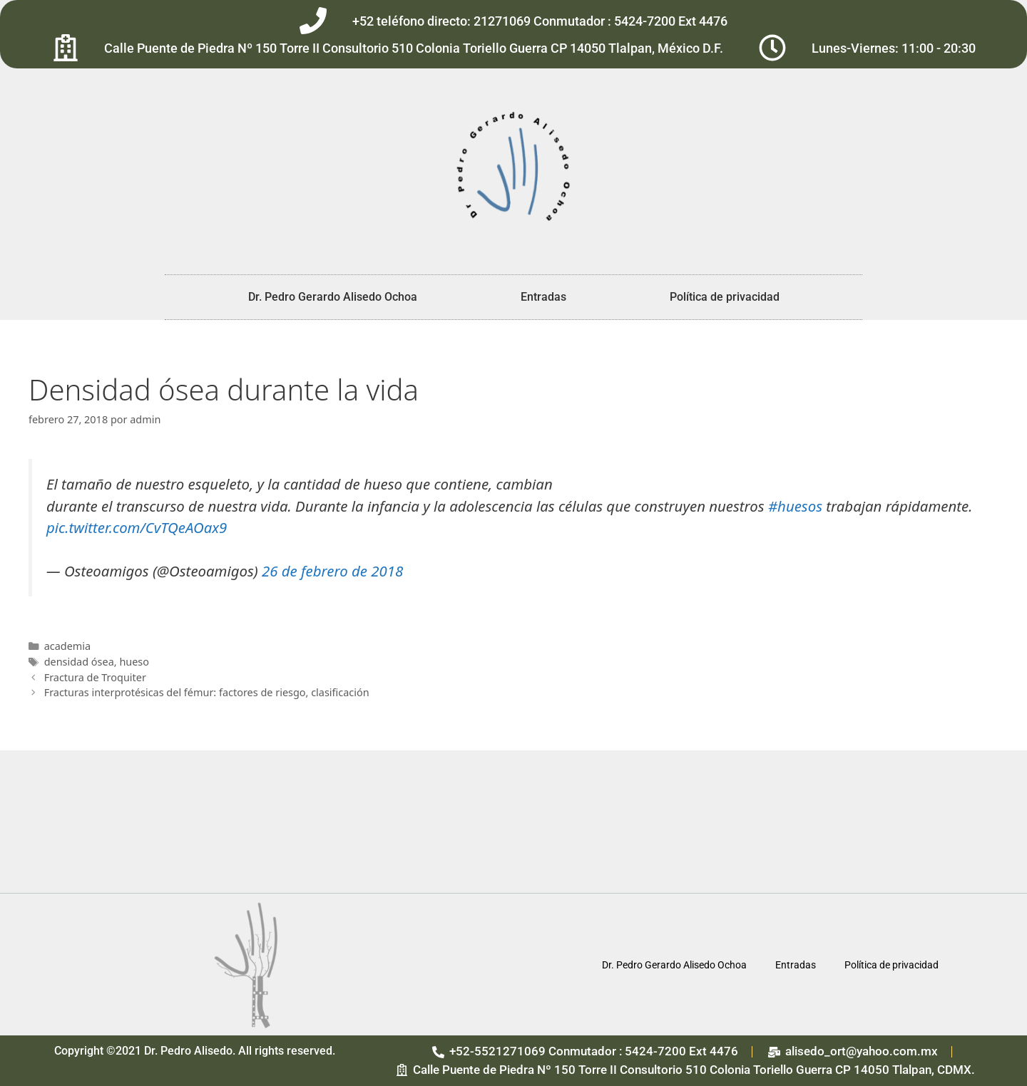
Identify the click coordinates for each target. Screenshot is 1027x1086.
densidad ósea (79, 661)
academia (67, 646)
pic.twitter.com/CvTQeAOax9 (136, 527)
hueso (134, 661)
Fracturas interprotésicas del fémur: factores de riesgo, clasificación (206, 692)
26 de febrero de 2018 (332, 571)
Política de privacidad (725, 297)
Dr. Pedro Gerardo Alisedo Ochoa (332, 297)
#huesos (795, 506)
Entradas (543, 297)
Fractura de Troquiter (95, 677)
